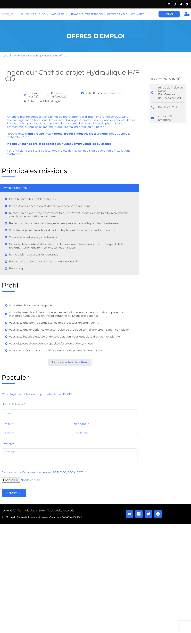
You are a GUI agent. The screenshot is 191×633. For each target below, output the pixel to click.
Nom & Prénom (12, 404)
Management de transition (87, 14)
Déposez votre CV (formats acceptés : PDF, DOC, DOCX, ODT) (43, 472)
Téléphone (79, 424)
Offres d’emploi (117, 14)
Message (8, 443)
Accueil (7, 55)
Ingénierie (59, 14)
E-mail (6, 424)
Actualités (137, 14)
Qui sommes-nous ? (34, 14)
